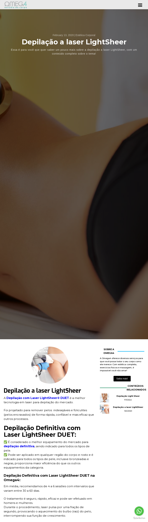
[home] (16, 5)
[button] (140, 4)
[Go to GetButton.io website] (139, 518)
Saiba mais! (122, 378)
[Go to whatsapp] (139, 511)
